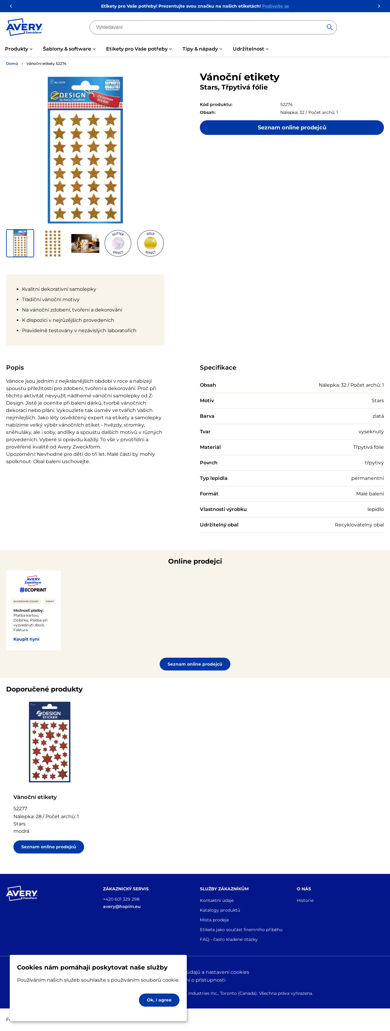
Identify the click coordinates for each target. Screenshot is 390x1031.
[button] (20, 243)
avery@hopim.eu (122, 906)
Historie (305, 900)
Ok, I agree (159, 1000)
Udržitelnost (248, 49)
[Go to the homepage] (24, 28)
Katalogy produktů (220, 910)
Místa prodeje (214, 920)
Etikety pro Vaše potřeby (137, 49)
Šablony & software (67, 49)
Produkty (16, 49)
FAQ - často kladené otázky (229, 939)
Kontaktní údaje (217, 900)
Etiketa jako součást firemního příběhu (241, 929)
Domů (12, 63)
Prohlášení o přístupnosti (195, 980)
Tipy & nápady (200, 49)
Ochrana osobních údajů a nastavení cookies (195, 972)
